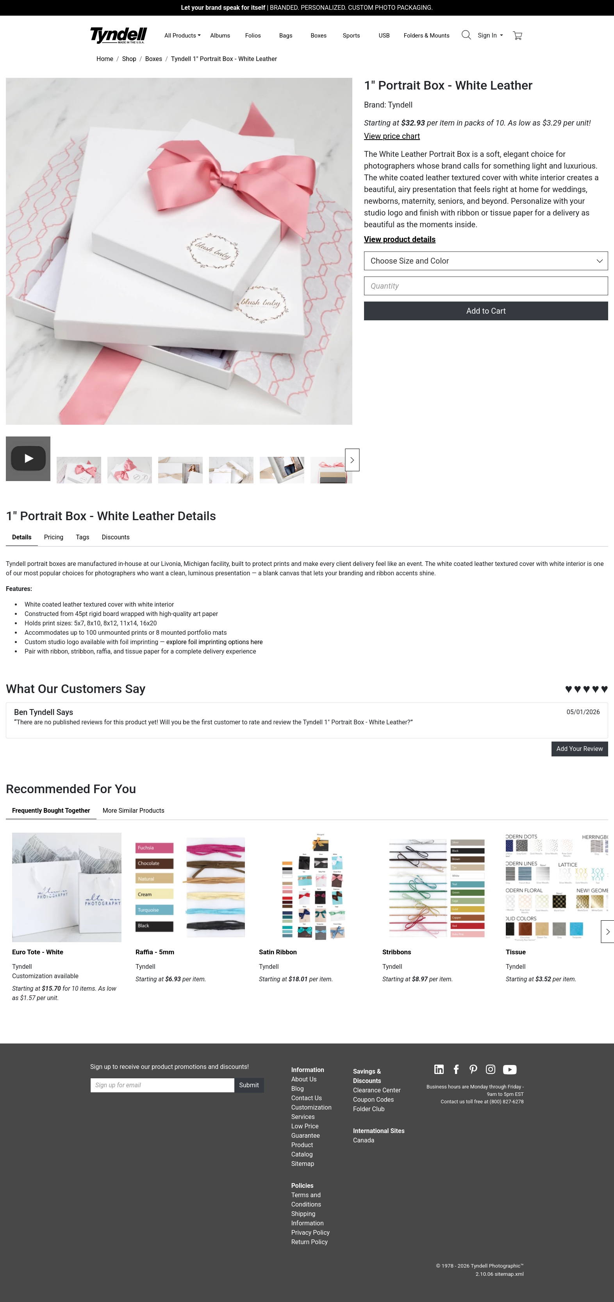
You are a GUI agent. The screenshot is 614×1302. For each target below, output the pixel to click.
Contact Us (306, 1098)
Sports (351, 35)
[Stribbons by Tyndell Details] (437, 887)
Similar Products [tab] (133, 810)
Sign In (488, 35)
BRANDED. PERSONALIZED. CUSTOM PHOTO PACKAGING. (307, 7)
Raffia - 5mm (155, 952)
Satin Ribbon (278, 952)
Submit (249, 1085)
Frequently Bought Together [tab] (51, 810)
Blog (297, 1088)
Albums (220, 35)
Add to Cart (486, 311)
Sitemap (302, 1163)
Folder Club (369, 1109)
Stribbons (396, 952)
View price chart (392, 136)
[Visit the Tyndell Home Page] (118, 35)
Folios (253, 35)
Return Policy (309, 1242)
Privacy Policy (310, 1232)
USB (384, 35)
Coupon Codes (373, 1099)
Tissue (516, 952)
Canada (363, 1140)
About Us (304, 1079)
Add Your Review (580, 748)
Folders (427, 35)
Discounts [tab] (116, 537)
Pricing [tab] (54, 537)
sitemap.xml (509, 1274)
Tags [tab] (82, 537)
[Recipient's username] (162, 1085)
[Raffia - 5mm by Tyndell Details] (190, 887)
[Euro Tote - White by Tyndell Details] (66, 887)
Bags (286, 35)
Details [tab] (22, 537)
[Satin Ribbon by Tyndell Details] (313, 887)
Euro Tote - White (37, 952)
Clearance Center (377, 1090)
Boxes (319, 35)
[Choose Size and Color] (486, 260)
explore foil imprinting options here (214, 642)
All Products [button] (180, 35)
